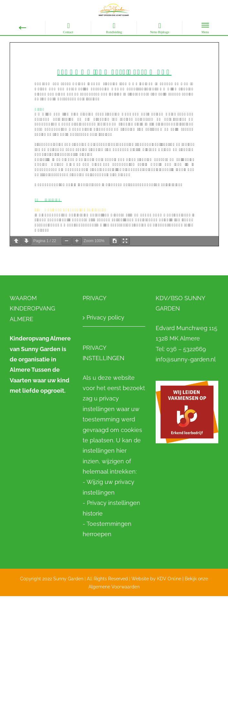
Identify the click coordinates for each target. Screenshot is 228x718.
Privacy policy (105, 317)
